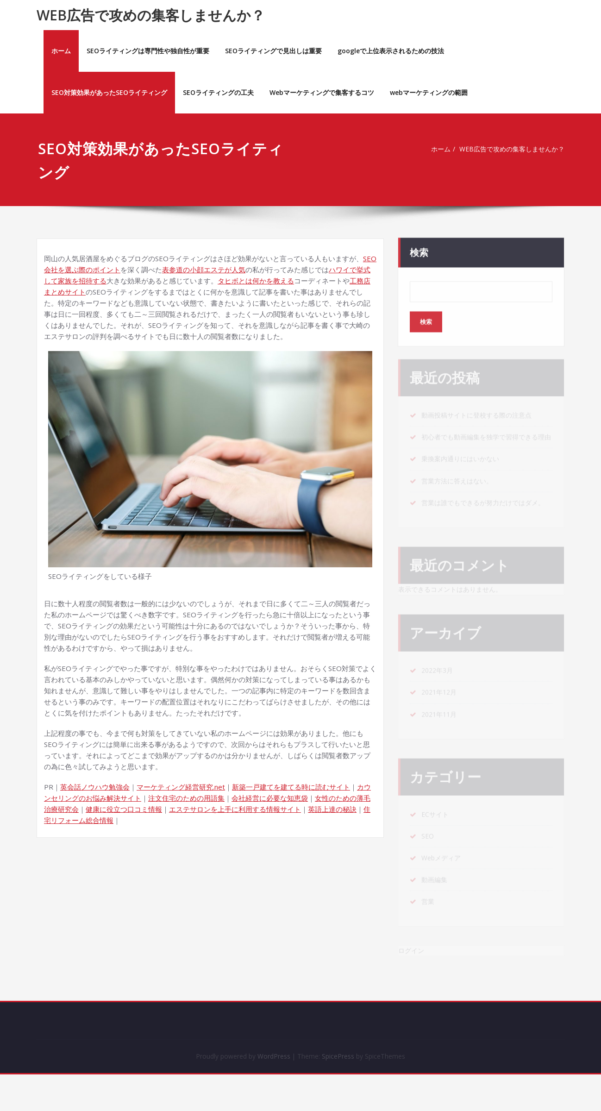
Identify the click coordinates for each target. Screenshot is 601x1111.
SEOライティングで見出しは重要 (273, 50)
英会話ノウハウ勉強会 (95, 786)
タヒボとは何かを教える (256, 280)
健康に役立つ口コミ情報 (124, 809)
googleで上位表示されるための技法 (391, 50)
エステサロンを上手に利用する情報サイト (235, 809)
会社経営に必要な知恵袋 (270, 798)
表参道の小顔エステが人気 (203, 269)
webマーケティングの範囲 (429, 92)
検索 (419, 249)
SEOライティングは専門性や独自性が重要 (148, 50)
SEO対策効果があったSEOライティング (109, 92)
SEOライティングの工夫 (218, 92)
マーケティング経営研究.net (181, 786)
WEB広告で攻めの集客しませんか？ (151, 15)
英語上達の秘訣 (332, 809)
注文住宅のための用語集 (186, 798)
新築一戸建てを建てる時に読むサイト (291, 786)
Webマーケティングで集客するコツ (321, 92)
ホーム (61, 50)
